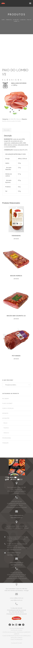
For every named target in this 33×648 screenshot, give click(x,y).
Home (3, 19)
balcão (4, 121)
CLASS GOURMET (7, 403)
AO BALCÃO (16, 19)
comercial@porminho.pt (16, 515)
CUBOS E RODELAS (8, 408)
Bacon (5, 423)
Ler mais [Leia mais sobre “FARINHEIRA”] (16, 238)
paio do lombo (16, 121)
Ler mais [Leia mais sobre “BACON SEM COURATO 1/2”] (16, 318)
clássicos (9, 121)
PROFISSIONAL (6, 438)
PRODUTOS (9, 19)
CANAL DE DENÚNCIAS (16, 639)
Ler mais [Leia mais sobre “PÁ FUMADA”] (16, 358)
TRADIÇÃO (5, 443)
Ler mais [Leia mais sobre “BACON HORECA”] (16, 278)
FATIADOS (5, 413)
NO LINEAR (5, 398)
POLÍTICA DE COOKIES (16, 630)
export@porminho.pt (16, 517)
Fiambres (6, 428)
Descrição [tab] (7, 130)
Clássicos (23, 19)
